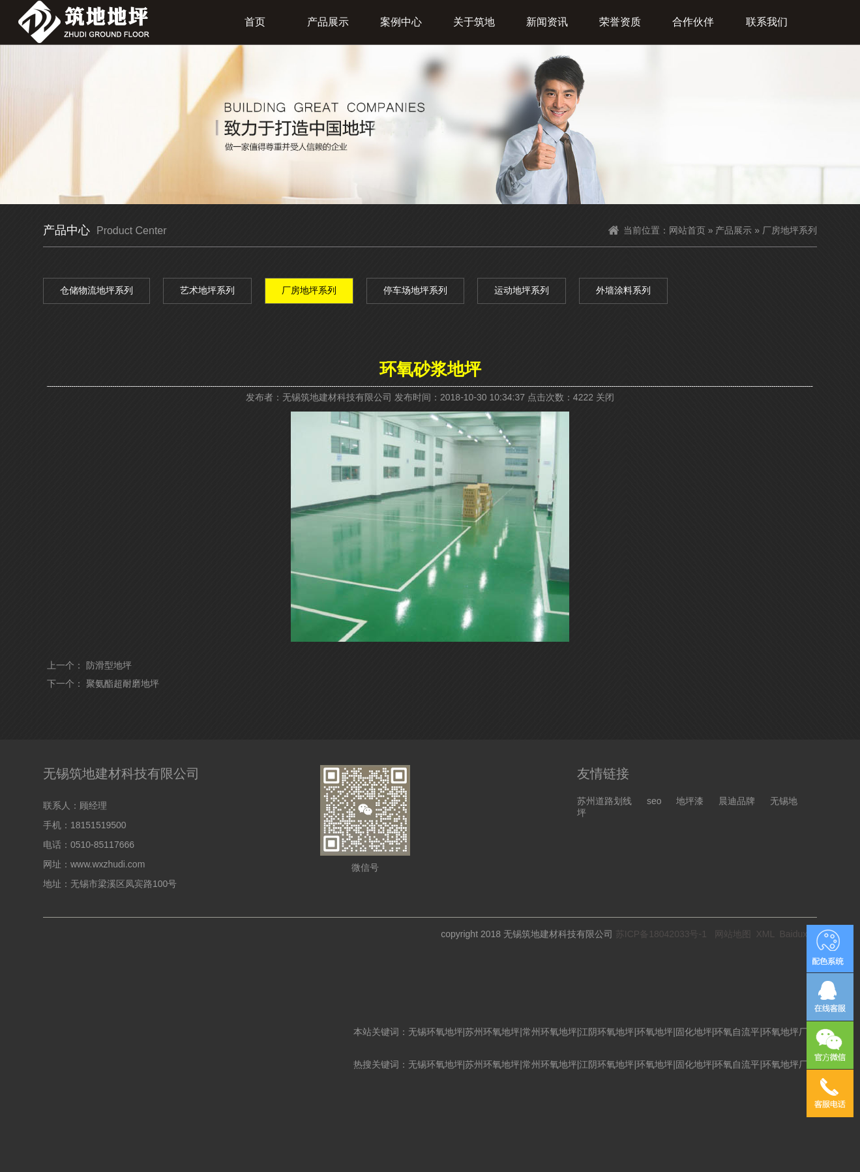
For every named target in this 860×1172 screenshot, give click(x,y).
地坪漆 (690, 801)
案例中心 (401, 21)
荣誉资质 (620, 21)
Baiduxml (798, 934)
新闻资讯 (547, 21)
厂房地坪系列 (309, 290)
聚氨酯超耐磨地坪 (122, 683)
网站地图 (733, 934)
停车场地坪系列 (415, 290)
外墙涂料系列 (623, 290)
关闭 (605, 397)
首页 (255, 21)
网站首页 (687, 230)
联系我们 (767, 21)
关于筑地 (474, 21)
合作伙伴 (693, 21)
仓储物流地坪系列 (96, 290)
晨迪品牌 (737, 801)
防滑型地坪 (109, 665)
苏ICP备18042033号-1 (661, 934)
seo (654, 801)
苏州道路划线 (604, 801)
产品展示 (328, 21)
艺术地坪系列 (207, 290)
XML (765, 934)
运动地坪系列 (521, 290)
